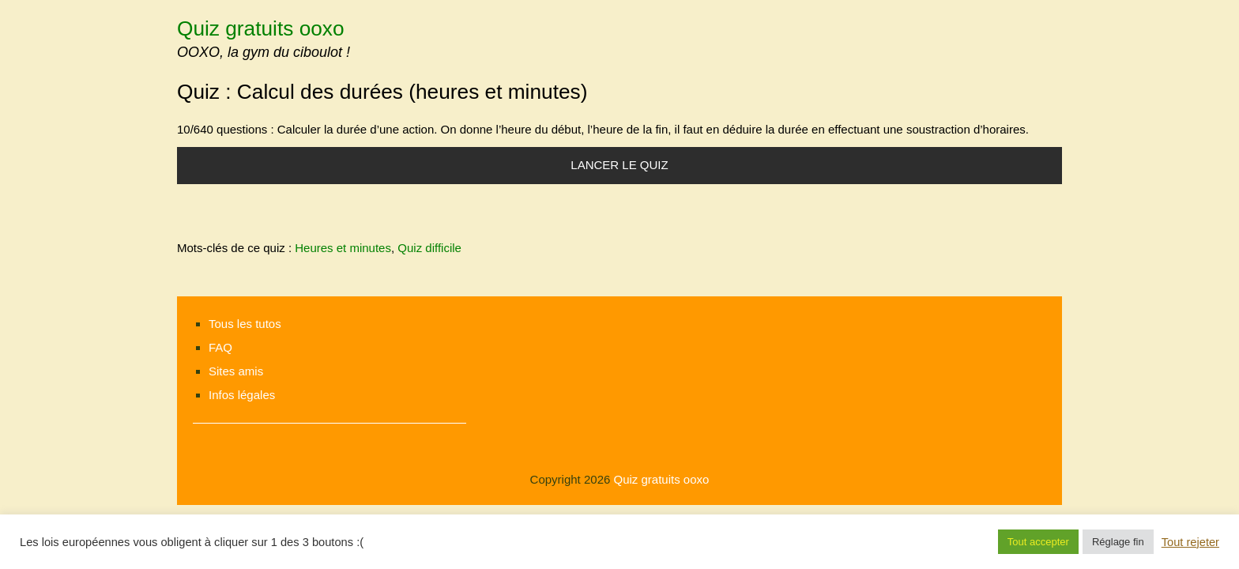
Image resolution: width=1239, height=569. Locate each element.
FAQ (220, 347)
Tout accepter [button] (1038, 542)
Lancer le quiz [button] (619, 164)
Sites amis (236, 371)
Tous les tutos (245, 323)
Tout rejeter (1190, 542)
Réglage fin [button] (1118, 542)
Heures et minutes (343, 247)
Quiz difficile (429, 247)
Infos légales (242, 394)
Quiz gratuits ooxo (261, 28)
